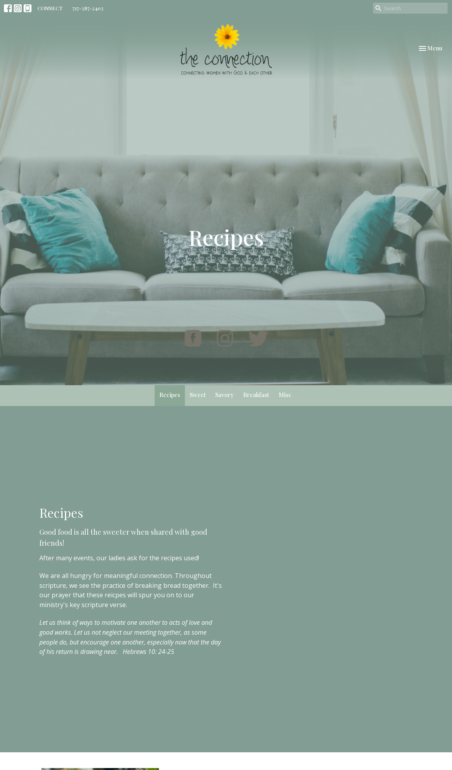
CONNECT (50, 8)
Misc (285, 395)
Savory (224, 395)
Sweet (198, 395)
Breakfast (256, 395)
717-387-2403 (87, 8)
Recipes (169, 395)
